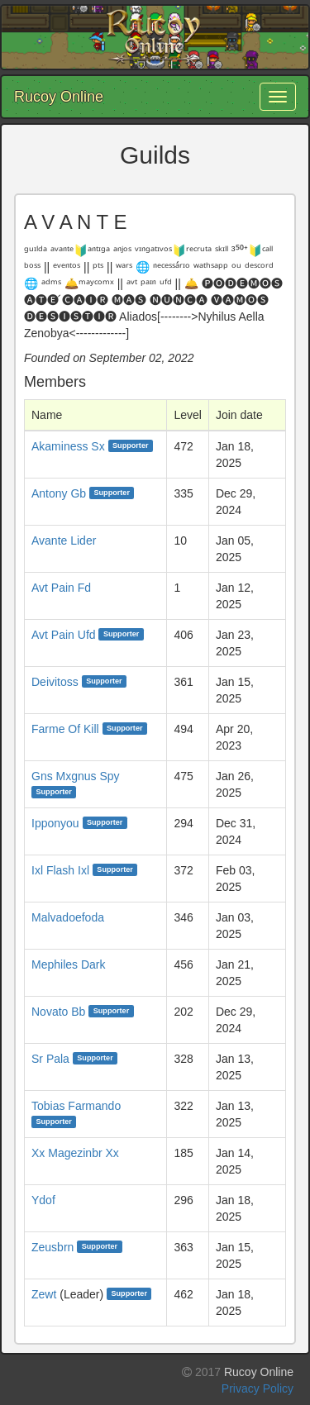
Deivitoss (55, 681)
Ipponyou (55, 823)
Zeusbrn (52, 1247)
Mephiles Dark (68, 964)
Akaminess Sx (68, 446)
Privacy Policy (257, 1388)
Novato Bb (58, 1011)
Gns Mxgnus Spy (75, 776)
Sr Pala (50, 1058)
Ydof (43, 1200)
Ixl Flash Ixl (60, 870)
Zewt (43, 1294)
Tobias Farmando (76, 1105)
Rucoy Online (58, 96)
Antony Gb (58, 493)
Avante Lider (63, 540)
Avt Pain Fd (61, 587)
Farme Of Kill (65, 729)
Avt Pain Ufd (63, 634)
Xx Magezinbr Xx (75, 1153)
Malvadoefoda (67, 917)
